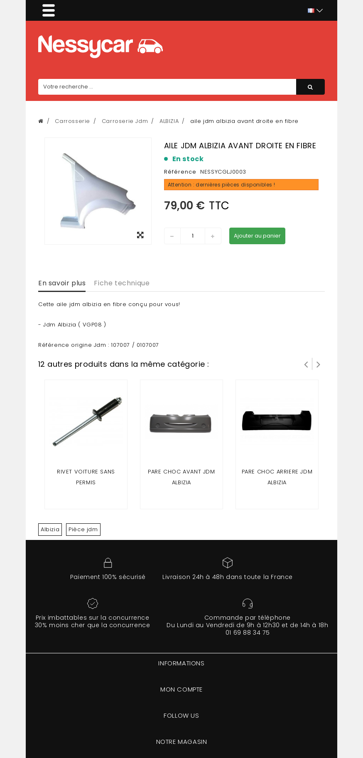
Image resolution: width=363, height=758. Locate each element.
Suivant (318, 364)
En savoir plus (62, 283)
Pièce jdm (83, 529)
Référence (180, 172)
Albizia (50, 529)
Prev (306, 364)
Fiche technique (122, 283)
